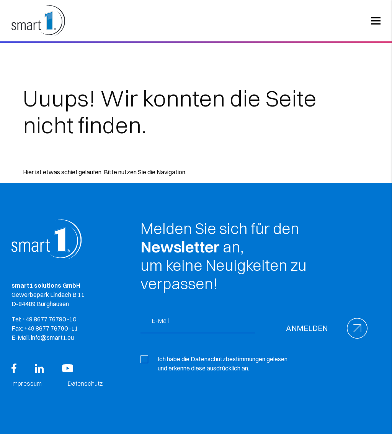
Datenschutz (85, 383)
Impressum (26, 383)
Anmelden (307, 328)
